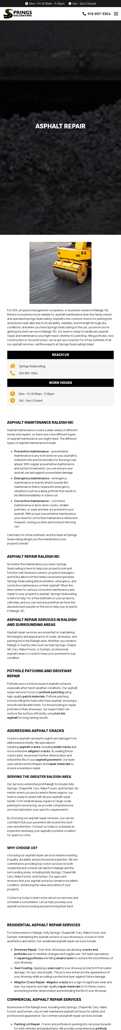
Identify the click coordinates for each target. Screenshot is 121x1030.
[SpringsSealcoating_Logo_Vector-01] (17, 13)
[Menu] (116, 13)
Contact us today (18, 898)
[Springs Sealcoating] (14, 366)
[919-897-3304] (14, 373)
